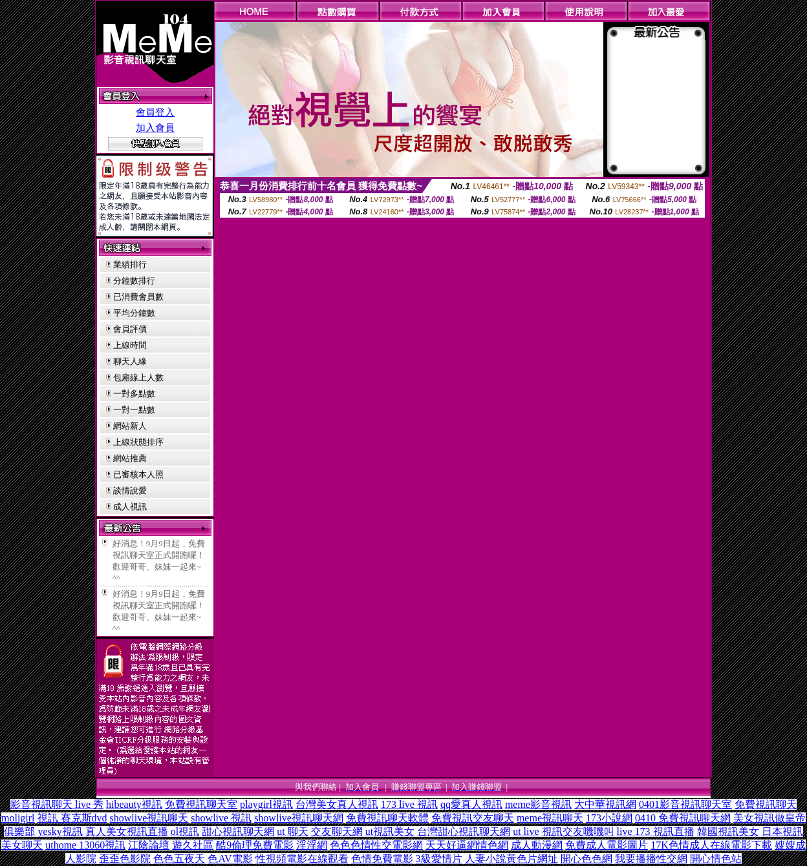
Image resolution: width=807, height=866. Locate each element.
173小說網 (609, 817)
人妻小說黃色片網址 (511, 858)
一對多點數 (134, 393)
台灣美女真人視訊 (337, 804)
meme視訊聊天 (550, 817)
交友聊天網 (337, 831)
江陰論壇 (148, 845)
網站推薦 (130, 458)
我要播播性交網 (651, 858)
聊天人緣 (130, 361)
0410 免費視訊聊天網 (683, 817)
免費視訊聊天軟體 (387, 817)
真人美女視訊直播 (126, 831)
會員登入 (155, 112)
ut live (526, 831)
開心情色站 (716, 858)
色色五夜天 (179, 858)
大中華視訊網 (605, 804)
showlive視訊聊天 (149, 817)
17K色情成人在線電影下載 (711, 845)
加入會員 (155, 128)
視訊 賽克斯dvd (72, 817)
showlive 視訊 (221, 817)
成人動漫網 (537, 845)
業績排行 (130, 264)
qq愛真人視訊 (471, 804)
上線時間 (130, 345)
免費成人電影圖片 (606, 845)
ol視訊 (185, 831)
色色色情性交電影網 (376, 845)
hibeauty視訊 (134, 804)
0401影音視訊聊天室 (685, 804)
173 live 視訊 (409, 804)
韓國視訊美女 (728, 831)
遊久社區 (192, 845)
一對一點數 (134, 410)
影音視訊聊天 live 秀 (56, 804)
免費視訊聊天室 (201, 804)
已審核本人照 (138, 474)
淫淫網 (311, 845)
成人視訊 (130, 506)
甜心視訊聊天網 (238, 831)
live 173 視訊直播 (655, 831)
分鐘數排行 (134, 280)
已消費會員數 (138, 297)
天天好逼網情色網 (466, 845)
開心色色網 (586, 858)
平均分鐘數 (134, 313)
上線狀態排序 (138, 442)
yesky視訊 (60, 831)
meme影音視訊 (538, 804)
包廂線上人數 (138, 377)
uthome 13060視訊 (85, 845)
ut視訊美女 (389, 831)
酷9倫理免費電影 (255, 845)
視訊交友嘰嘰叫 (578, 831)
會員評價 (130, 329)
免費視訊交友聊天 (472, 817)
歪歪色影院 (125, 858)
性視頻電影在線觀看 (302, 858)
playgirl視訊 (266, 804)
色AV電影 (230, 858)
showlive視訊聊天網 (298, 817)
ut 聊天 (292, 831)
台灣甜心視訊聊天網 (463, 831)
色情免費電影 (382, 858)
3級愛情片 (439, 858)
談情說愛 (130, 490)
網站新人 (130, 426)
